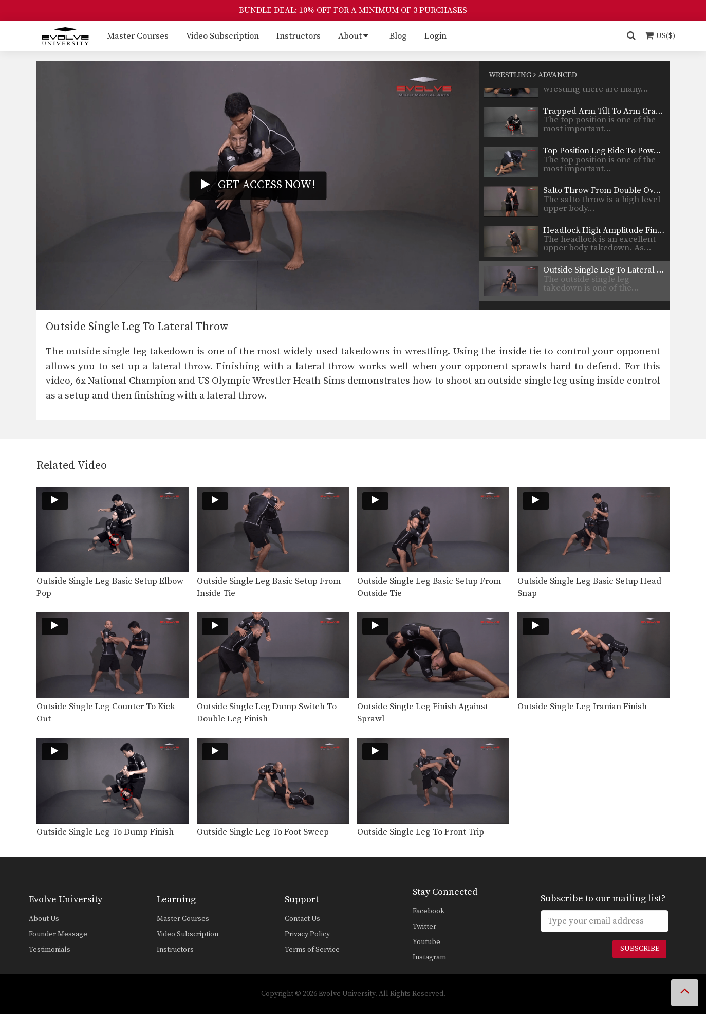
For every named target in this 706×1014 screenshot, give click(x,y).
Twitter (424, 926)
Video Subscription (222, 36)
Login (435, 36)
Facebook (428, 911)
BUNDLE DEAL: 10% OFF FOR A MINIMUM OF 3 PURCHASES (353, 10)
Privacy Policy (307, 934)
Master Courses (138, 36)
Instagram (429, 957)
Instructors (298, 36)
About (350, 36)
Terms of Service (312, 949)
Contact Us (302, 919)
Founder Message (58, 934)
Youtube (426, 942)
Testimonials (49, 949)
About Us (44, 919)
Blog (398, 36)
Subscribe (639, 948)
